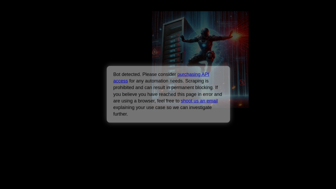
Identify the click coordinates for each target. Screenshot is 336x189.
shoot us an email (199, 100)
